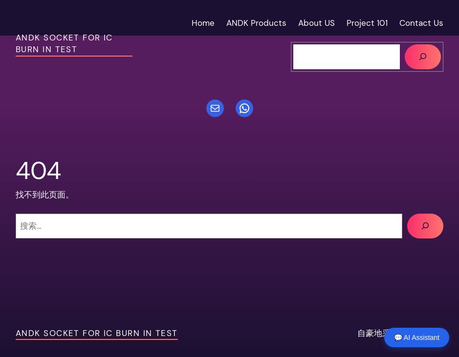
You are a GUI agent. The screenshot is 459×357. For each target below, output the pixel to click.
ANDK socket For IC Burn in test (97, 333)
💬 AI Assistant (416, 337)
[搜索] (423, 56)
